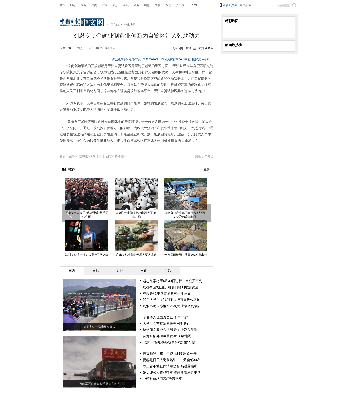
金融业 (122, 156)
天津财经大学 (87, 156)
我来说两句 (206, 48)
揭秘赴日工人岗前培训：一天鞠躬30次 (171, 360)
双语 (168, 5)
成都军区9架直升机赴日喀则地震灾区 (171, 287)
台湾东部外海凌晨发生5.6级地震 (167, 336)
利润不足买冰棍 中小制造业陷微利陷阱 (172, 306)
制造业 (101, 156)
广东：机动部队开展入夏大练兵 (136, 254)
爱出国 (180, 5)
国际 (84, 5)
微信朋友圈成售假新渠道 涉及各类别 (170, 330)
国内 (94, 5)
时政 (73, 5)
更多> (207, 169)
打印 (175, 48)
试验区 (73, 156)
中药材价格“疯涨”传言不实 (162, 379)
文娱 (115, 5)
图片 (136, 5)
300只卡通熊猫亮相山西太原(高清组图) (136, 214)
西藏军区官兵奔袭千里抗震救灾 (99, 384)
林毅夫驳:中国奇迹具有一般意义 (167, 293)
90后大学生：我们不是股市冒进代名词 (171, 300)
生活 (126, 5)
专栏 (158, 5)
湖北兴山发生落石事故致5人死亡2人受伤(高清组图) (186, 214)
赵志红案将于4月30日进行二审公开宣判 (172, 281)
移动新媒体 (230, 5)
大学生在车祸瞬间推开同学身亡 (166, 323)
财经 (105, 5)
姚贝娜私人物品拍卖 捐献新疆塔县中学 (172, 372)
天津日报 (65, 48)
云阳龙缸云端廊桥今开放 (99, 327)
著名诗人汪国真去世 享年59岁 (165, 317)
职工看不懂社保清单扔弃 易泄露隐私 (170, 366)
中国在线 (113, 24)
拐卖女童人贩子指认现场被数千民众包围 (86, 214)
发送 (189, 48)
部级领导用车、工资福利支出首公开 (170, 354)
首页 (62, 5)
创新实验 (112, 156)
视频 (147, 5)
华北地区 (129, 24)
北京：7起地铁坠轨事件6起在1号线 (169, 342)
